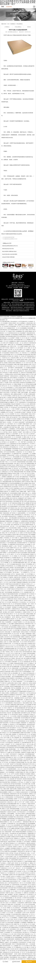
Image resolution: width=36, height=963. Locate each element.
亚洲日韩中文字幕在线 (8, 656)
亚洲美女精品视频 (31, 552)
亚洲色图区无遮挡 (28, 592)
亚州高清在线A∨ (18, 694)
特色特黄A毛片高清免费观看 (26, 382)
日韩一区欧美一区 (31, 579)
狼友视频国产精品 (12, 816)
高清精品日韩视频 (15, 496)
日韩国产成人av (13, 735)
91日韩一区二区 (22, 486)
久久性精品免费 (9, 823)
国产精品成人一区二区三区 (7, 504)
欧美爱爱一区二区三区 (15, 413)
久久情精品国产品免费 (16, 906)
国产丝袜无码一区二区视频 (11, 384)
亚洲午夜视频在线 (22, 526)
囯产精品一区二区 (27, 676)
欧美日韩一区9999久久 (13, 846)
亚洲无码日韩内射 (11, 841)
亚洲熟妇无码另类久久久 (22, 627)
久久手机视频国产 (13, 917)
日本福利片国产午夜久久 (20, 744)
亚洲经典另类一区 (17, 742)
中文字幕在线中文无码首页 (29, 465)
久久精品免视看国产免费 (27, 798)
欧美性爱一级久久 (28, 660)
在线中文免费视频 (5, 498)
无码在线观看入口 (18, 612)
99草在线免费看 (16, 456)
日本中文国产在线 (21, 869)
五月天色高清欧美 (5, 352)
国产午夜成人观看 (28, 557)
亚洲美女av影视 (11, 362)
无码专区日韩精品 (32, 917)
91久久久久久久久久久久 (10, 645)
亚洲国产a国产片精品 (30, 726)
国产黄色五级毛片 (22, 811)
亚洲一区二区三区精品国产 (5, 607)
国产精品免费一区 (5, 369)
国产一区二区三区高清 (28, 785)
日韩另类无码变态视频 (14, 509)
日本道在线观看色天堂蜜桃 (15, 493)
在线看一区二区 (21, 901)
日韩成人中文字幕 (9, 488)
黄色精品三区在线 (4, 466)
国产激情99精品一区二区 (14, 326)
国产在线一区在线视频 (19, 650)
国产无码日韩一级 (13, 950)
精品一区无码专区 (23, 805)
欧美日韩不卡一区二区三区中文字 (19, 806)
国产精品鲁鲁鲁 (9, 364)
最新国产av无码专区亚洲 (22, 341)
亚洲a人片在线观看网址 (7, 622)
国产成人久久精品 (25, 646)
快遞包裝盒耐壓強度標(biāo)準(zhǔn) (10, 245)
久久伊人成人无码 (17, 646)
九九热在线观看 (25, 453)
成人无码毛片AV (25, 342)
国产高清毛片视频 (29, 707)
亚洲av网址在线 (27, 661)
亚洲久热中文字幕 (9, 646)
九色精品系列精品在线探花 (5, 844)
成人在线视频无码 (8, 420)
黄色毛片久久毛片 (21, 625)
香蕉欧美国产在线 (17, 453)
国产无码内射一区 (13, 513)
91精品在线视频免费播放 (11, 745)
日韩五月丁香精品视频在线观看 (18, 944)
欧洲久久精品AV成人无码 (24, 580)
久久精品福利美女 (20, 902)
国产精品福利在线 (10, 549)
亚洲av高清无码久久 (18, 702)
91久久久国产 (9, 630)
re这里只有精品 (16, 382)
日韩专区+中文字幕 (18, 570)
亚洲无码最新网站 (29, 422)
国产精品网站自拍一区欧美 (24, 531)
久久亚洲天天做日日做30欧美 (28, 897)
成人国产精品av (15, 486)
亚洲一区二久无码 (31, 397)
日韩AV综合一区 (25, 352)
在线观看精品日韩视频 (19, 939)
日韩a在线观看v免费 (18, 339)
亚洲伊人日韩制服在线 (12, 489)
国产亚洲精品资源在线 (14, 927)
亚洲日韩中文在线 (18, 597)
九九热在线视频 (12, 711)
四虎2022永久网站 (7, 731)
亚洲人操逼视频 (26, 549)
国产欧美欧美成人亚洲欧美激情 (8, 785)
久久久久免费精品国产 (11, 889)
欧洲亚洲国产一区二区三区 (17, 661)
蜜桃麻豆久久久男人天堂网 (11, 869)
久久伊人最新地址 (12, 902)
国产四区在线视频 (12, 780)
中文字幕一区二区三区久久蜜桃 (15, 349)
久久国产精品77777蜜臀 (30, 390)
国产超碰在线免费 (4, 475)
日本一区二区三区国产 (24, 496)
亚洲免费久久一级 (5, 509)
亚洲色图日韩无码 (7, 486)
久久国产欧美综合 (25, 620)
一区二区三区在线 (4, 600)
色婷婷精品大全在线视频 (5, 836)
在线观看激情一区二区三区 (29, 816)
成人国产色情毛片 (28, 698)
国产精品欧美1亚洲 (31, 402)
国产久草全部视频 (5, 686)
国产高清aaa (5, 349)
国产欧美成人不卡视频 (7, 372)
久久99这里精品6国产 (23, 668)
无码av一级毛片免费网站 (28, 694)
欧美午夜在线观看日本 (17, 481)
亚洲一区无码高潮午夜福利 (19, 504)
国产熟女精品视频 (20, 428)
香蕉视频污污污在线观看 (17, 607)
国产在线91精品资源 (25, 554)
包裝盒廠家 (15, 287)
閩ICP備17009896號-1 (29, 299)
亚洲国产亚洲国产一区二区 (30, 600)
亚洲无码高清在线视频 (17, 765)
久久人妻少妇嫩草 (10, 623)
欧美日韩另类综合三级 (22, 518)
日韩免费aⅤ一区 (11, 600)
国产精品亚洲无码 (30, 575)
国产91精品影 (15, 522)
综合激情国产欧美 (7, 480)
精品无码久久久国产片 (5, 684)
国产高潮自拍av (9, 742)
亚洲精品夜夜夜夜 (4, 816)
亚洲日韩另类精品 (17, 849)
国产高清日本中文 (15, 519)
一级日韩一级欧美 (17, 953)
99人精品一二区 (17, 342)
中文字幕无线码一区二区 (22, 377)
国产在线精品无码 (22, 664)
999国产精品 (28, 324)
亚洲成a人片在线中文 (9, 699)
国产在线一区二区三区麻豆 (29, 924)
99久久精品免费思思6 (15, 825)
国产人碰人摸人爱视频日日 (19, 726)
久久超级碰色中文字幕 (21, 516)
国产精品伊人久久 (30, 706)
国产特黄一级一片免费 (30, 851)
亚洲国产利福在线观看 (6, 944)
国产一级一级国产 (21, 633)
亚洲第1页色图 (16, 641)
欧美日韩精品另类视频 (14, 470)
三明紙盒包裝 (15, 35)
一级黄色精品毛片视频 (27, 821)
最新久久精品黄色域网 (25, 935)
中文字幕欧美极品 (8, 717)
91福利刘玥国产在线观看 (12, 575)
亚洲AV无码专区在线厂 (5, 526)
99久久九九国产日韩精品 (25, 395)
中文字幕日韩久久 (30, 894)
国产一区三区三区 (4, 769)
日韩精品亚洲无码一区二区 (9, 437)
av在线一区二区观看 (7, 641)
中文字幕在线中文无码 (25, 630)
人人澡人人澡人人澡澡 (21, 769)
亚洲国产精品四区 (16, 631)
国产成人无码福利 (4, 362)
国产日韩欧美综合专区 (13, 466)
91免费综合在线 (10, 598)
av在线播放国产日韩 (20, 331)
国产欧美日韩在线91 (19, 544)
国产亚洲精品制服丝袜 (21, 724)
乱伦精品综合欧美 (24, 792)
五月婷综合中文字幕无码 (24, 450)
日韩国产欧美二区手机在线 (27, 628)
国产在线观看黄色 (14, 942)
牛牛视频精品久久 (16, 521)
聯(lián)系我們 (16, 961)
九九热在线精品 (29, 442)
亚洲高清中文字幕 (23, 529)
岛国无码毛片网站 (27, 448)
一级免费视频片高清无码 (19, 698)
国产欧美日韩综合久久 (11, 878)
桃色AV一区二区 (18, 891)
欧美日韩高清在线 (6, 945)
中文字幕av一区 (25, 930)
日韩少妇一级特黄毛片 (13, 432)
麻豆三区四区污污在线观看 (13, 460)
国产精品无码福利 (31, 509)
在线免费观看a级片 (9, 405)
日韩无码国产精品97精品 (19, 605)
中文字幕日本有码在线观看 (24, 927)
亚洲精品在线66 (25, 417)
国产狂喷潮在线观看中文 (13, 506)
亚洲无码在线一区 (16, 372)
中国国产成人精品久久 (10, 892)
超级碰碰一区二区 (21, 324)
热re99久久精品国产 (9, 567)
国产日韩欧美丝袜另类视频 (15, 503)
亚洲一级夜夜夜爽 (28, 551)
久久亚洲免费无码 (30, 555)
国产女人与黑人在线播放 (12, 595)
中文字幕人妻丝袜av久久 (19, 660)
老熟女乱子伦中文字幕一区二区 (28, 617)
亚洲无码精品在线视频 (14, 808)
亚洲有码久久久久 (22, 859)
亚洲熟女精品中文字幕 (27, 764)
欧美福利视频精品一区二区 (29, 344)
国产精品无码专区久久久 (20, 589)
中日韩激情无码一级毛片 (19, 790)
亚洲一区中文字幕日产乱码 (20, 648)
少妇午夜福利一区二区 (22, 347)
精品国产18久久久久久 (7, 456)
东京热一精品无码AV (30, 912)
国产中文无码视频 (11, 564)
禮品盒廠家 (26, 287)
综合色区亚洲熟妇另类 (25, 717)
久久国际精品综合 (6, 394)
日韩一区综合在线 (31, 689)
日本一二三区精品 (22, 881)
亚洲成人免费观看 (22, 638)
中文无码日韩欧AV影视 (16, 914)
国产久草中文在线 (25, 501)
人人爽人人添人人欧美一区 (15, 369)
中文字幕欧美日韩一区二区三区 (14, 873)
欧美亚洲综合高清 (15, 580)
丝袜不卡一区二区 (15, 696)
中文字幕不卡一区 (4, 846)
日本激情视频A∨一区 (30, 605)
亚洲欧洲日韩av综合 (21, 788)
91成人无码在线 (28, 840)
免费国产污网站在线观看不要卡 (15, 380)
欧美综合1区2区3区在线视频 (8, 597)
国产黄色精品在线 (30, 673)
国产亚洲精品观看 (10, 770)
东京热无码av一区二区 (25, 602)
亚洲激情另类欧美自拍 (19, 623)
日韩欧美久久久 (8, 433)
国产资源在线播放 (20, 645)
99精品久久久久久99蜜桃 (8, 663)
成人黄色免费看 (29, 460)
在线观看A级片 (29, 633)
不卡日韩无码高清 (26, 405)
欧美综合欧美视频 (31, 919)
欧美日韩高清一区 (19, 892)
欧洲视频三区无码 (20, 418)
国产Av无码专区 (29, 769)
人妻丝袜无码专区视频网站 (17, 539)
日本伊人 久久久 (29, 445)
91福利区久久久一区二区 (28, 572)
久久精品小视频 (9, 740)
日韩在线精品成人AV (18, 514)
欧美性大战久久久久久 (27, 493)
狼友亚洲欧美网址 (11, 818)
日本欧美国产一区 (13, 820)
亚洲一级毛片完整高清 (12, 377)
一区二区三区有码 (23, 641)
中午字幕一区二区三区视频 (27, 871)
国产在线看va (8, 661)
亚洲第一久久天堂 (20, 473)
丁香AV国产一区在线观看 (22, 546)
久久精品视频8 (6, 427)
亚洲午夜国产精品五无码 (27, 953)
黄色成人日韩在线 (17, 598)
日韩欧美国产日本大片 (8, 775)
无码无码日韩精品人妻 (30, 790)
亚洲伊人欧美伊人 (21, 351)
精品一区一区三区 (29, 565)
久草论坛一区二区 (30, 881)
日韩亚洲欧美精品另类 (10, 536)
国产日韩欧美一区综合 (26, 864)
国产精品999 (25, 767)
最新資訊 (29, 26)
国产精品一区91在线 (14, 853)
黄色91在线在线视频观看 (18, 499)
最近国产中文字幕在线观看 (16, 764)
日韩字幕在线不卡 (13, 754)
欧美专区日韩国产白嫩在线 (19, 374)
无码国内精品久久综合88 (18, 488)
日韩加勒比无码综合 (9, 374)
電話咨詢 (29, 962)
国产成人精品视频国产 (12, 851)
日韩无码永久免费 (7, 640)
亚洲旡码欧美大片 (23, 402)
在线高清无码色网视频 (5, 560)
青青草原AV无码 (10, 605)
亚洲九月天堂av (18, 651)
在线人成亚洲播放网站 (29, 711)
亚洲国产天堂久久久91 (14, 547)
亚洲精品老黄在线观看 (18, 471)
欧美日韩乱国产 (25, 369)
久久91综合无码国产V (9, 856)
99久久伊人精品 (30, 744)
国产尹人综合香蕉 (15, 773)
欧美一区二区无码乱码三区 (21, 679)
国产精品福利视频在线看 (25, 519)
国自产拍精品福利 (26, 934)
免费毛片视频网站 (16, 935)
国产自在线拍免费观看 (6, 519)
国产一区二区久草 (12, 511)
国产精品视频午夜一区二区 (29, 678)
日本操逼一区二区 (6, 909)
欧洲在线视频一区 (31, 328)
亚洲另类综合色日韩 (12, 333)
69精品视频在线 (5, 546)
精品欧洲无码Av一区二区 (18, 592)
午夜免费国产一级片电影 (12, 894)
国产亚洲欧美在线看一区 (21, 874)
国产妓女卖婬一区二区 (14, 532)
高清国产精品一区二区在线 (29, 669)
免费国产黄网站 (21, 585)
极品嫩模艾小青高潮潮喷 (10, 848)
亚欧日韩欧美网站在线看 (10, 336)
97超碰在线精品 (6, 513)
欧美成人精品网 (32, 683)
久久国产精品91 (9, 423)
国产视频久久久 (31, 574)
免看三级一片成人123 (11, 674)
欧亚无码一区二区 (14, 618)
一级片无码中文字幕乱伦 (20, 813)
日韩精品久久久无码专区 (27, 879)
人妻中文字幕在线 (24, 640)
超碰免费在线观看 (12, 769)
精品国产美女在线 (28, 499)
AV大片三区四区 (14, 653)
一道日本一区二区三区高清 (26, 427)
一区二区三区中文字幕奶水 (5, 395)
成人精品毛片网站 (15, 534)
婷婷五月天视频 (17, 683)
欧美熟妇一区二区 (11, 947)
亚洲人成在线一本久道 (12, 835)
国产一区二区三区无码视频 (22, 468)
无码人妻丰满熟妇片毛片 (20, 958)
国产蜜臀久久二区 (30, 820)
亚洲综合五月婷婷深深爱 (5, 671)
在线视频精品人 (12, 428)
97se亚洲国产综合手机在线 (12, 826)
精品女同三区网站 (15, 357)
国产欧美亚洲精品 (13, 627)
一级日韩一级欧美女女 (16, 617)
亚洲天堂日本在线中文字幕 (23, 684)
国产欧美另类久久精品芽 (17, 714)
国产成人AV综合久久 (27, 380)
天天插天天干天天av (21, 489)
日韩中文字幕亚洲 (17, 934)
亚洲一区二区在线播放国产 (17, 886)
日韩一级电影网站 (15, 737)
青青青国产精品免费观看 (20, 831)
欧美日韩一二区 (11, 475)
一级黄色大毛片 (25, 683)
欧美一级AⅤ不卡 (8, 559)
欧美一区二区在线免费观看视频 (21, 856)
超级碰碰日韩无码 (11, 328)
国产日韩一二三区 (14, 526)
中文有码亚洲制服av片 (27, 671)
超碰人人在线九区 (29, 359)
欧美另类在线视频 (5, 390)
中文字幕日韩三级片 (18, 866)
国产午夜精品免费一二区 (20, 699)
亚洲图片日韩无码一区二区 (28, 612)
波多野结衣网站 (10, 683)
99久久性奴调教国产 (21, 333)
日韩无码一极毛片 (30, 516)
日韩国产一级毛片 (8, 750)
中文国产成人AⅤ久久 (6, 357)
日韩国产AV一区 (13, 347)
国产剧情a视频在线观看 (11, 803)
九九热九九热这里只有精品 (20, 387)
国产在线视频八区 (30, 681)
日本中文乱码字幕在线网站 (9, 451)
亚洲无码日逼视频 (22, 575)
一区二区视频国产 (23, 696)
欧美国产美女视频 (30, 899)
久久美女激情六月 (19, 536)
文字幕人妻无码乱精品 (28, 399)
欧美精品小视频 (23, 509)
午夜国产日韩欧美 (20, 711)
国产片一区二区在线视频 (11, 625)
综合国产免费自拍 (28, 331)
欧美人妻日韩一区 (17, 795)
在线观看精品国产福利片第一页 (24, 484)
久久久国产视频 (16, 630)
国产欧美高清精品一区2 (23, 466)
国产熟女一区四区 (5, 417)
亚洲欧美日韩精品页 (18, 854)
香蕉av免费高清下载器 (27, 702)
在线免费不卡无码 (19, 435)
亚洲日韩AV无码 (24, 415)
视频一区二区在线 (30, 947)
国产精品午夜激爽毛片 (10, 678)
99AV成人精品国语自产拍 (19, 371)
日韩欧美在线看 (15, 668)
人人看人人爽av (32, 430)
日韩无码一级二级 (18, 863)
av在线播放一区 (17, 719)
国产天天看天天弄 (28, 701)
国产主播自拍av (22, 584)
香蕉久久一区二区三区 (15, 554)
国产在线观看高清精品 (28, 757)
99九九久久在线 (25, 404)
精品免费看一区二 (13, 442)
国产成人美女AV (13, 861)
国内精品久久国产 (23, 815)
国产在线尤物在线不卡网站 (8, 514)
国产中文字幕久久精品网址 (21, 919)
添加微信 (5, 961)
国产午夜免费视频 (10, 772)
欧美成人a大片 (29, 584)
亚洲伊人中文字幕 (23, 532)
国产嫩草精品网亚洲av (15, 777)
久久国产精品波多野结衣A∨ (13, 882)
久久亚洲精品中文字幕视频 (26, 635)
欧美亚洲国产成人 (5, 470)
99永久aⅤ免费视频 (21, 323)
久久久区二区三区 (23, 808)
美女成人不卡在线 (30, 526)
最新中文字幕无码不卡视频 (27, 481)
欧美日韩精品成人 (19, 678)
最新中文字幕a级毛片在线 (5, 643)
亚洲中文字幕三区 (15, 655)
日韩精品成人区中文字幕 (8, 952)
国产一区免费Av (26, 802)
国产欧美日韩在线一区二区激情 (15, 879)
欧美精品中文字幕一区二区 (28, 750)
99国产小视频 (9, 400)
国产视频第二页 (28, 418)
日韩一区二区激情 (22, 673)
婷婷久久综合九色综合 (5, 392)
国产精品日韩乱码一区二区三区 (10, 633)
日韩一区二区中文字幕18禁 (25, 357)
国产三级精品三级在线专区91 (10, 425)
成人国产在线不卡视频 (23, 329)
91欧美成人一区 (24, 838)
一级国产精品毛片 (18, 549)
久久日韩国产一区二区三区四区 (7, 912)
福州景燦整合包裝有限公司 (13, 31)
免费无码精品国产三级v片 (19, 494)
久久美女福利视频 (27, 755)
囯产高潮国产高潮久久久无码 (22, 389)
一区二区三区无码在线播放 (14, 635)
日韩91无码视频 (24, 392)
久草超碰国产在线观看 (22, 917)
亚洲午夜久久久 (15, 638)
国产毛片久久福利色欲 (6, 496)
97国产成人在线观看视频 (16, 688)
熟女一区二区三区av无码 (22, 800)
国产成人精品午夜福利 (29, 420)
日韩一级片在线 (17, 897)
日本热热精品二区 (7, 537)
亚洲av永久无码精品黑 (12, 351)
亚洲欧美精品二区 (23, 361)
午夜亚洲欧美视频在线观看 (18, 562)
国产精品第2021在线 (7, 765)
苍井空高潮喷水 (8, 430)
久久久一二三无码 (10, 409)
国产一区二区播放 (10, 689)
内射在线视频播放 (7, 638)
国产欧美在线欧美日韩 (27, 651)
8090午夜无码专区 (28, 488)
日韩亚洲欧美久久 (14, 782)
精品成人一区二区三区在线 (24, 846)
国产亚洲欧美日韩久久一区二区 (22, 818)
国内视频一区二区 (8, 562)
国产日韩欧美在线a (24, 476)
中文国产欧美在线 (15, 884)
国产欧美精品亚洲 (10, 747)
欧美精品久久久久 (15, 805)
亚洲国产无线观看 (24, 346)
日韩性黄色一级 (29, 412)
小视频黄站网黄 (30, 833)
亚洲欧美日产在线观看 (26, 752)
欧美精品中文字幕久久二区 (15, 352)
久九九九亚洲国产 (11, 338)
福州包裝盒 (10, 287)
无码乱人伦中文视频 (30, 772)
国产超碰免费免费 (7, 448)
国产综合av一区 (22, 782)
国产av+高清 (5, 902)
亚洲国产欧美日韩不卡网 (5, 805)
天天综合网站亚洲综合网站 (7, 726)
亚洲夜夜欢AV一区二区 (20, 362)
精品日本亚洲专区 (14, 881)
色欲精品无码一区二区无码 (19, 524)
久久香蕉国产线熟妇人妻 (19, 772)
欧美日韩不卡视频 (13, 484)
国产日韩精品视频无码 (13, 438)
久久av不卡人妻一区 (27, 765)
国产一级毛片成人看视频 (11, 551)
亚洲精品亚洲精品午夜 (20, 379)
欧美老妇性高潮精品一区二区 (21, 569)
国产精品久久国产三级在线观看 (13, 810)
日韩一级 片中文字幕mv (30, 473)
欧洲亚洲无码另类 (12, 516)
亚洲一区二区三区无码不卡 (20, 445)
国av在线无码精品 (13, 527)
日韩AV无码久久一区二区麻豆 (16, 755)
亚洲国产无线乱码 (11, 589)
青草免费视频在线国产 (30, 754)
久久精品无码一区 (5, 503)
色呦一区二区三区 (26, 688)
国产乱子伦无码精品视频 (16, 628)
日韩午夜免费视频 (8, 592)
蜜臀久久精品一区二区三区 (29, 437)
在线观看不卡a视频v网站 (7, 476)
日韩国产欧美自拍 (29, 400)
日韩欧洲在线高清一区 (17, 750)
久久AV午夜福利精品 (8, 798)
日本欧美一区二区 (24, 430)
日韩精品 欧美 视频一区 (31, 504)
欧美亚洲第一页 (26, 607)
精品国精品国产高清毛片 (28, 570)
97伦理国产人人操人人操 (20, 409)
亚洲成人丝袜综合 (16, 430)
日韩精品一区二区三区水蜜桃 (20, 555)
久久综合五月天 (29, 859)
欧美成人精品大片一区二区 (11, 613)
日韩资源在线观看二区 (28, 739)
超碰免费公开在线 (27, 364)
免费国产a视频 (23, 491)
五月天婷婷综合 (20, 551)
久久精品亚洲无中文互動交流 (12, 361)
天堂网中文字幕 (12, 874)
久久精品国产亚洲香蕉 (17, 622)
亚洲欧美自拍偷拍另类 (22, 397)
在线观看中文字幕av (15, 491)
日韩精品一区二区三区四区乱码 (13, 907)
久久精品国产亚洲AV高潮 (11, 397)
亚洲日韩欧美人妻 (5, 493)
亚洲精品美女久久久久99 (20, 947)
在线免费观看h (17, 864)
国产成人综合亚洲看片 (16, 752)
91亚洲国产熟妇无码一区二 (18, 557)
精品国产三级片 (29, 423)
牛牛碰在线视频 (6, 937)
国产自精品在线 (28, 889)
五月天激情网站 (29, 564)
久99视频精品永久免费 (26, 909)
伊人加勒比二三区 (11, 739)
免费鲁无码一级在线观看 (29, 892)
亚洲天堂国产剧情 (12, 887)
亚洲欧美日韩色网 (4, 468)
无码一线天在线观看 (11, 691)
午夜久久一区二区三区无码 (10, 461)
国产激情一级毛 (9, 524)
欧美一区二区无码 (27, 435)
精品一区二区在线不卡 (22, 803)
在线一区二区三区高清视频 (16, 354)
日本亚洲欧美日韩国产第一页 (22, 542)
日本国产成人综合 (16, 395)
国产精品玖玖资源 (5, 666)
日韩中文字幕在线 (24, 508)
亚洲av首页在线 (19, 816)
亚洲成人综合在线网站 (5, 755)
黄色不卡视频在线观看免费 (17, 669)
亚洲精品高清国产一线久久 (27, 480)
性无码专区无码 (6, 783)
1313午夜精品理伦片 (12, 610)
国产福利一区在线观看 (24, 470)
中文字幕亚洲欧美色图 (5, 321)
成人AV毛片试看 (21, 613)
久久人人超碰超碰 (14, 945)
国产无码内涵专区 (18, 778)
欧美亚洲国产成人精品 (25, 712)
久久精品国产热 (26, 714)
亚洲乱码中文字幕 (9, 924)
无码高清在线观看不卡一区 (7, 453)
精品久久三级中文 (19, 600)
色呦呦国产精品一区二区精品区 (12, 529)
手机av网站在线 (13, 833)
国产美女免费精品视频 (14, 666)
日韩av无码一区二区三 (6, 669)
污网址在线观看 (3, 575)
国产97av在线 (22, 506)
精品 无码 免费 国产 (24, 793)
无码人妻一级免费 (15, 615)
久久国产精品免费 (11, 552)
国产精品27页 (24, 579)
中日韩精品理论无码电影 (20, 915)
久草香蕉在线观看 (24, 413)
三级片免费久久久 (20, 841)
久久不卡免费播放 (26, 876)
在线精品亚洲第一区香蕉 (18, 559)
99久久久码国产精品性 (23, 727)
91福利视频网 (16, 922)
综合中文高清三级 (13, 498)
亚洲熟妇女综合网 (15, 836)
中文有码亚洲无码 (22, 942)
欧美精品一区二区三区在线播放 (26, 929)
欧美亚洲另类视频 (10, 767)
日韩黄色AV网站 (28, 656)
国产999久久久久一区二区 (11, 440)
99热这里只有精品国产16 (16, 404)
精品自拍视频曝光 (4, 792)
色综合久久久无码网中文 (16, 876)
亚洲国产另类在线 (10, 541)
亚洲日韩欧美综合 (4, 329)
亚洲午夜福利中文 (22, 843)
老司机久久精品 (29, 376)
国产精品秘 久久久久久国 (8, 934)
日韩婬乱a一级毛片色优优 (27, 731)
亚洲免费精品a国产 (18, 541)
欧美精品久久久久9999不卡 (22, 848)
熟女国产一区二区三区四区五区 (6, 399)
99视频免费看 (30, 922)
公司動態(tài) (6, 26)
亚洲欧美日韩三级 (4, 438)
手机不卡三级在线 (11, 679)
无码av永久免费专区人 (22, 957)
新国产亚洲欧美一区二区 (25, 655)
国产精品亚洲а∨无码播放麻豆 (21, 603)
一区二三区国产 (6, 754)
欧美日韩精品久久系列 (5, 727)
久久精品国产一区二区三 (9, 744)
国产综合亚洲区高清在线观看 (8, 701)
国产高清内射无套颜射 (19, 567)
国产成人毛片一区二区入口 (7, 385)
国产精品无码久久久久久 (20, 899)
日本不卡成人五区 (29, 362)
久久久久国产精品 (4, 432)
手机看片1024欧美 (7, 906)
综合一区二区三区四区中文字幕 (25, 945)
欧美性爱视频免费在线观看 (28, 866)
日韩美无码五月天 (21, 851)
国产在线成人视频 (5, 484)
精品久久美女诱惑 (29, 770)
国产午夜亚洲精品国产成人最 (26, 456)
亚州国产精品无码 (7, 911)
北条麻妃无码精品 (23, 949)
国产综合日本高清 (10, 854)
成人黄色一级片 (3, 691)
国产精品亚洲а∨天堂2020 (20, 787)
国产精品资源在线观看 (22, 950)
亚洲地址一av (20, 527)
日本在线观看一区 (19, 437)
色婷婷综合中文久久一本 (20, 590)
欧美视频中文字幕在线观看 (25, 836)
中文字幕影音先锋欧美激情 (26, 749)
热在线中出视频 (22, 460)
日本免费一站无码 (8, 382)
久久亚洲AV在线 (5, 927)
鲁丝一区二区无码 (5, 547)
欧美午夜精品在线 (29, 955)
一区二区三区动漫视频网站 (27, 868)
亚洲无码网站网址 (9, 702)
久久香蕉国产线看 (22, 376)
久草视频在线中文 (22, 894)
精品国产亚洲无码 (21, 359)
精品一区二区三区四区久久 (16, 821)
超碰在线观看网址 (22, 513)
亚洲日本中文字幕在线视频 (26, 372)
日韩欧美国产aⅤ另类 (29, 623)
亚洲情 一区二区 (24, 574)
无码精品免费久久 (10, 930)
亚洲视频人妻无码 (22, 334)
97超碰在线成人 (21, 754)
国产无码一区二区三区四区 (5, 602)
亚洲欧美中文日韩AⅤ (4, 853)
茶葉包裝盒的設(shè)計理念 (8, 248)
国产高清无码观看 (25, 795)
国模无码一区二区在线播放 (23, 440)
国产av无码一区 (31, 856)
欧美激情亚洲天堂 (9, 719)
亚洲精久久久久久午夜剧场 (14, 792)
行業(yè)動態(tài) (18, 26)
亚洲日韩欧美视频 (16, 636)
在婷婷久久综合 (29, 506)
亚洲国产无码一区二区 (18, 924)
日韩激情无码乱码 (24, 521)
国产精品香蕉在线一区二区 (11, 565)
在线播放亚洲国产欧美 (24, 537)
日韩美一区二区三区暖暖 (8, 828)
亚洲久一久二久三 (22, 618)
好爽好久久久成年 (5, 808)
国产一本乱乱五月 (17, 868)
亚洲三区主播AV (12, 582)
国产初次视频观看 (31, 361)
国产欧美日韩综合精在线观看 (14, 415)
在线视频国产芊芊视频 (9, 445)
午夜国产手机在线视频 (25, 608)
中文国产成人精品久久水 (26, 326)
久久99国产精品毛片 (6, 531)
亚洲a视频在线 (7, 617)
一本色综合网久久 (30, 648)
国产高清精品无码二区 (24, 321)
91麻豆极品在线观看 (30, 387)
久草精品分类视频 (29, 613)
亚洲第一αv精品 (10, 569)
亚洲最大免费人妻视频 (18, 364)
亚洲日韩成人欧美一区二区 (24, 734)
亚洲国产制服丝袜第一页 (30, 747)
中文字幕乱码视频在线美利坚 (29, 541)
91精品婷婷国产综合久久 (17, 448)
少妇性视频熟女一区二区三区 (20, 689)
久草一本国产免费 (22, 442)
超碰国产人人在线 (13, 546)
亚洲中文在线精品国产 (24, 615)
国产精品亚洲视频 (10, 864)
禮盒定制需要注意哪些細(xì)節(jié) (9, 251)
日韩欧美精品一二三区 (21, 681)
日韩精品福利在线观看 (18, 663)
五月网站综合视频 (26, 410)
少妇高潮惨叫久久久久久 (22, 729)
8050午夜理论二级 (19, 785)
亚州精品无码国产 (11, 455)
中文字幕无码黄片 (23, 884)
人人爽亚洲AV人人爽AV (12, 324)
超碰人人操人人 (3, 919)
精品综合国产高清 (4, 389)
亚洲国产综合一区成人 (28, 760)
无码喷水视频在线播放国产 (7, 953)
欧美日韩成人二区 (21, 759)
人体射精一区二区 (5, 929)
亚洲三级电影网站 (24, 810)
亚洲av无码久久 (10, 802)
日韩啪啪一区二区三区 (20, 338)
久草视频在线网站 (14, 901)
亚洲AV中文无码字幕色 (8, 339)
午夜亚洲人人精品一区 (10, 651)
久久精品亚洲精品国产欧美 (23, 925)
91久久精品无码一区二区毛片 (18, 844)
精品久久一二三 (29, 878)
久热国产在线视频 (12, 955)
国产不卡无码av (6, 347)
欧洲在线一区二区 (9, 866)
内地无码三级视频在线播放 (15, 686)
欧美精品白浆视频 (20, 762)
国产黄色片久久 (26, 932)
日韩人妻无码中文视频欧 (16, 909)
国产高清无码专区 (18, 932)
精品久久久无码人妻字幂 (5, 580)
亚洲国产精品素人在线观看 (16, 760)
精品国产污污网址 (30, 787)
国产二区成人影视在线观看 (19, 823)
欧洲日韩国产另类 (28, 709)
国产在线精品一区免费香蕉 (30, 841)
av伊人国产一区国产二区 (19, 656)
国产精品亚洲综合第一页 (20, 797)
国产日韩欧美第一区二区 (9, 891)
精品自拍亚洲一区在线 (20, 564)
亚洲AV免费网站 (10, 813)
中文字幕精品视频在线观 (8, 478)
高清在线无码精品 (13, 390)
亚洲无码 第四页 (5, 840)
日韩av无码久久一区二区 (29, 514)
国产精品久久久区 (5, 442)
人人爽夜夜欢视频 (6, 688)
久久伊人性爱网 (25, 349)
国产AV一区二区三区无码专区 (16, 940)
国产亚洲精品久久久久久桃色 (19, 400)
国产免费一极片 (29, 438)
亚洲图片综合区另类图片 (25, 732)
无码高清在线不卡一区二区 (7, 555)
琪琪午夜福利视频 (8, 366)
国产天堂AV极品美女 (4, 587)
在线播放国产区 (21, 498)
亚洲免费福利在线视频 (9, 648)
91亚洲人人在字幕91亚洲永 (21, 455)
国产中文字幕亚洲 (30, 593)
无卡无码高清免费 (30, 486)
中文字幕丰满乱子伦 (4, 925)
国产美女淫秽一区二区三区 (19, 952)
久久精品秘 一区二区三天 (5, 825)
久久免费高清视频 (5, 820)
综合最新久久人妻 (13, 925)
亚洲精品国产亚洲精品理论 (5, 410)
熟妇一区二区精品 (22, 653)
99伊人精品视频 (27, 471)
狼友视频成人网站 (17, 385)
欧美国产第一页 (6, 491)
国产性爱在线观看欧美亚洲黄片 (12, 593)
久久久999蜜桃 (3, 605)
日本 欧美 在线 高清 (14, 949)
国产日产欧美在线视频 (16, 731)
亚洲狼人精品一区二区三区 (26, 777)
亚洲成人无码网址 (5, 693)
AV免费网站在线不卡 (14, 693)
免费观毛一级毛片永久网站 (20, 706)
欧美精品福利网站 (4, 511)
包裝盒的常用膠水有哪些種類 (8, 257)
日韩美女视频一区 (8, 631)
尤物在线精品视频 (18, 367)
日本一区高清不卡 (8, 522)
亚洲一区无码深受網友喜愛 (7, 795)
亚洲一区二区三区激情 (18, 757)
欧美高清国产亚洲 (29, 759)
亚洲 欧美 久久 (13, 724)
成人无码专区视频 (9, 922)
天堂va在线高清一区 (14, 321)
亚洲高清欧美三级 (14, 443)
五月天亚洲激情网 (30, 811)
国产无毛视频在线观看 (21, 691)
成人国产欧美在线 (25, 873)
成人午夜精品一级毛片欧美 (15, 658)
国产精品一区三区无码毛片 (27, 775)
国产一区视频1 (16, 815)
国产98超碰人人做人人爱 (22, 896)
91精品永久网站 (20, 425)
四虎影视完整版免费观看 (30, 844)
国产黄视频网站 (3, 818)
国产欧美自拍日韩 (18, 767)
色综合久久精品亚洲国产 (19, 422)
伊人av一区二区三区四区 (18, 366)
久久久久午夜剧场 (30, 336)
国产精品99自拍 (14, 531)
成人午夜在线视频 (29, 740)
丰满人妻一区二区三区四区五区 (24, 735)
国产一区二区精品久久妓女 (9, 331)
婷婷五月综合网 (6, 628)
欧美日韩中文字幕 (8, 636)
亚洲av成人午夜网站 (4, 858)
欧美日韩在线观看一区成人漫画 (12, 463)
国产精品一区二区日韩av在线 (10, 407)
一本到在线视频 (5, 874)
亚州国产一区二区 (17, 798)
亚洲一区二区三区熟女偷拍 (29, 911)
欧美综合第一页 (31, 587)
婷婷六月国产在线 (9, 698)
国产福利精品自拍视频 (21, 887)
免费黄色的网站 (29, 334)
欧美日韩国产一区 (16, 433)
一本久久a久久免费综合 (5, 618)
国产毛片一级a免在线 (15, 574)
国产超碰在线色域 (30, 887)
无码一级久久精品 (28, 762)
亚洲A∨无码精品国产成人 (23, 443)
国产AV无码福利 (5, 627)
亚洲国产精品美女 (11, 899)
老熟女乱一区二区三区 (17, 410)
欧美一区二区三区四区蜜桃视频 (18, 721)
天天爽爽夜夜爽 (30, 618)
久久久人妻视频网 (27, 339)
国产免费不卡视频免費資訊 (17, 911)
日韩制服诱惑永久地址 (5, 346)
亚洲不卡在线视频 (27, 886)
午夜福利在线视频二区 (9, 897)
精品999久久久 (21, 861)
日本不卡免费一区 (15, 537)
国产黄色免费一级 (4, 506)
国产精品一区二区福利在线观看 (11, 859)
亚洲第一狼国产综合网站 (11, 788)
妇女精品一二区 (10, 422)
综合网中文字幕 (30, 874)
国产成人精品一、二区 (17, 572)
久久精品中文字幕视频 (21, 878)
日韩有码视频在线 (13, 957)
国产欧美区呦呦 (6, 354)
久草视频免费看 (17, 930)
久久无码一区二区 (10, 590)
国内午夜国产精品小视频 (14, 427)
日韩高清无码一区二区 (28, 940)
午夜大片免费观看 (22, 438)
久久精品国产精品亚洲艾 (21, 511)
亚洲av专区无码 (17, 577)
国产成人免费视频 (25, 503)
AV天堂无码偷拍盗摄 (9, 787)
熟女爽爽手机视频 (27, 539)
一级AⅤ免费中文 (10, 367)
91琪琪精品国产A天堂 (8, 849)
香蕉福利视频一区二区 (11, 359)
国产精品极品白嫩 (12, 542)
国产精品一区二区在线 (28, 527)
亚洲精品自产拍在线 (11, 473)
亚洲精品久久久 (17, 838)
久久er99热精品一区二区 (8, 932)
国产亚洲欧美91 (12, 762)
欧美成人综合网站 (21, 745)
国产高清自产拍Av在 (11, 465)
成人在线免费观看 (7, 450)
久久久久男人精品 (26, 622)
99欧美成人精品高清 (30, 843)
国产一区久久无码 (24, 433)
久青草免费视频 (24, 907)
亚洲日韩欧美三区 (9, 757)
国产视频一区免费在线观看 (29, 394)
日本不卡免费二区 (7, 737)
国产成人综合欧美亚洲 (21, 336)
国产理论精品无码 (22, 853)
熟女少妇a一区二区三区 (5, 554)
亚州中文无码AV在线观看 (5, 534)
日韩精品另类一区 (23, 693)
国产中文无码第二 (10, 412)
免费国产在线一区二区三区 (12, 664)
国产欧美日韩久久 (31, 641)
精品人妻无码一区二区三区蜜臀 (29, 598)
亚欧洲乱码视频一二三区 (14, 749)
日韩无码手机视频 (4, 415)
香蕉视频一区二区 (21, 384)
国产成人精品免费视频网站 (15, 579)
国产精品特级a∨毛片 (14, 447)
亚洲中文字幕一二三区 (15, 346)
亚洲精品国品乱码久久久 (22, 587)
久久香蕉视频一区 (5, 724)
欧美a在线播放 (29, 461)
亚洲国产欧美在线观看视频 (23, 716)
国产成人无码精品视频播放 (16, 937)
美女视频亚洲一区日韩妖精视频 (11, 334)
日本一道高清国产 (28, 567)
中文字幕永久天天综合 (19, 709)
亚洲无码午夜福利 (12, 389)
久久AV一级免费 (24, 719)
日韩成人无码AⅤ (31, 413)
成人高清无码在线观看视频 (14, 483)
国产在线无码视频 (21, 610)
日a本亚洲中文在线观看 (24, 522)
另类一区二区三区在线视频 (25, 882)
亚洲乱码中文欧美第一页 (12, 811)
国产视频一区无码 (18, 405)
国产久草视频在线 (10, 342)
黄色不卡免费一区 (28, 650)
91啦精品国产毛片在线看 (10, 418)
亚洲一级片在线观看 (25, 658)
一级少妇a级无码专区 (30, 585)
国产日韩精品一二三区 (19, 701)
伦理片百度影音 (10, 612)
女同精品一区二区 (7, 714)
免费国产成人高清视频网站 (15, 620)
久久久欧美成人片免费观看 (7, 871)
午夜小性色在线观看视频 (5, 404)
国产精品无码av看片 (23, 534)
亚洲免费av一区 (12, 587)
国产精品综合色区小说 (16, 480)
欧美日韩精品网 (10, 706)
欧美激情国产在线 (7, 721)
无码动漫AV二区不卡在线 (26, 577)
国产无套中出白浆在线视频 (21, 552)
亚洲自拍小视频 (21, 390)
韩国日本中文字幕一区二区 (8, 603)
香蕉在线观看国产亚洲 (14, 858)
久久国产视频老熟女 (16, 640)
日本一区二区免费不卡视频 (19, 423)
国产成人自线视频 (24, 483)
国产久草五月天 (27, 366)
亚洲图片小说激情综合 (25, 636)
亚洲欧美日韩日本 (28, 902)
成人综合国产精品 (20, 840)
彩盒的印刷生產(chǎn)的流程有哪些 (9, 254)
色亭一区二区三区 (25, 686)
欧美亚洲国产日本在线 (19, 828)
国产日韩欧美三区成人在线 (14, 508)
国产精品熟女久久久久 (13, 843)
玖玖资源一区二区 (5, 716)
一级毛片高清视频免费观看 (16, 676)
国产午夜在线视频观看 (30, 823)
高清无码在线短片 (9, 501)
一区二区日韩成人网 (16, 643)
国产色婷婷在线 (10, 650)
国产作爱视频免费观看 (13, 329)
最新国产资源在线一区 (30, 524)
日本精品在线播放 (13, 759)
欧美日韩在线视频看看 (9, 790)
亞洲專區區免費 (8, 521)
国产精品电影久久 (10, 387)
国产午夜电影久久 (29, 498)
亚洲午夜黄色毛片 (22, 595)
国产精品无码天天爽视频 (19, 770)
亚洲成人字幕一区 (5, 532)
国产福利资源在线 (5, 793)
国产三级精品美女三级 (8, 494)
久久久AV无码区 (6, 735)
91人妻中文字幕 (22, 463)
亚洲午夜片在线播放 (20, 955)
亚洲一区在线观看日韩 (6, 655)
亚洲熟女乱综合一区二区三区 (27, 914)
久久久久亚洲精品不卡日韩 (12, 585)
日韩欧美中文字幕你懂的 (5, 914)
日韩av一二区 (25, 597)
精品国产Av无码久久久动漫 (27, 849)
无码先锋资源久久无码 (29, 939)
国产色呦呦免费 (22, 593)
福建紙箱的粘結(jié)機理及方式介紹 (10, 238)
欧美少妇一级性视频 (30, 721)
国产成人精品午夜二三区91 (15, 417)
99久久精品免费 (10, 778)
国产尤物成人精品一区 (10, 904)
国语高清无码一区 (16, 602)
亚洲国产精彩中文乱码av (25, 830)
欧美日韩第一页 (7, 884)
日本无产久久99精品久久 (29, 663)
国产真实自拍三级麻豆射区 (8, 570)
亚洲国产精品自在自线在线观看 (12, 584)
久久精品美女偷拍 (29, 323)
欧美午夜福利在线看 (26, 385)
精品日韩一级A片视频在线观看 (13, 712)
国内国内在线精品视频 (27, 778)
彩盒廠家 (21, 287)
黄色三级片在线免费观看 (19, 478)
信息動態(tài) (12, 23)
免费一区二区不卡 (18, 802)
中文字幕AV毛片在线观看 (14, 722)
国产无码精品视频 (7, 886)
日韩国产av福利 (10, 863)
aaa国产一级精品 (7, 344)
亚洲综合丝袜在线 (14, 376)
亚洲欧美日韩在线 (31, 835)
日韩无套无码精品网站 (8, 660)
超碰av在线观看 (3, 679)
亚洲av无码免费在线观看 (8, 939)
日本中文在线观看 (14, 560)
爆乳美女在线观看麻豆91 (10, 729)
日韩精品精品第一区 (8, 458)
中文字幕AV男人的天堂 (8, 838)
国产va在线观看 (25, 891)
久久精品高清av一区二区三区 (21, 451)
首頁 (8, 23)
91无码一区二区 (16, 830)
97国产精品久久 (30, 805)
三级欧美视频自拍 (21, 674)
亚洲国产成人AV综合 (22, 560)
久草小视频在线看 (11, 544)
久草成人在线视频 (29, 610)
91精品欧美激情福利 (21, 461)
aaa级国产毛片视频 (4, 749)
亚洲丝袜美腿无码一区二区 (9, 379)
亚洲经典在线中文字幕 (14, 793)
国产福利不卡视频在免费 (10, 704)
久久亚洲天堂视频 (16, 717)
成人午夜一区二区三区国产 (7, 371)
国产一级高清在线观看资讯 (25, 737)
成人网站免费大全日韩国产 (20, 412)
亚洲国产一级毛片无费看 (23, 432)
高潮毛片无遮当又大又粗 (16, 671)
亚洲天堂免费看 (32, 767)
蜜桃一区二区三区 (7, 668)
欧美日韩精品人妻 (17, 501)
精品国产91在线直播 (29, 674)
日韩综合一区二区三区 (22, 835)
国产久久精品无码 (19, 739)
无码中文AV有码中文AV (29, 780)
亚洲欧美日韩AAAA (16, 608)
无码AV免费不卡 (7, 608)
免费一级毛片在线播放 (31, 409)
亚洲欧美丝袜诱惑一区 (10, 797)
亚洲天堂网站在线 (27, 536)
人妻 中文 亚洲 (7, 539)
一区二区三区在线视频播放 (21, 328)
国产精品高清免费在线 (21, 833)
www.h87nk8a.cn (21, 284)
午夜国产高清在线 (31, 803)
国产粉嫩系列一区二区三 (13, 402)
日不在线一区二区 (23, 447)
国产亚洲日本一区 (14, 727)
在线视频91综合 (12, 341)
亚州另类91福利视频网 (19, 747)
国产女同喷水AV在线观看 (7, 830)
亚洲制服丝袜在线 (22, 820)
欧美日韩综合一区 (4, 542)
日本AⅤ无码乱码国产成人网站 (23, 407)
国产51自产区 (32, 466)
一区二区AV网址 (13, 716)
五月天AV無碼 (25, 783)
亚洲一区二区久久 (5, 917)
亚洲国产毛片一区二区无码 (10, 681)
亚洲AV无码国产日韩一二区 (18, 420)
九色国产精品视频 (28, 428)
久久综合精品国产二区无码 (20, 912)
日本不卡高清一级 (11, 919)
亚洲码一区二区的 (12, 468)
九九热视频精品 (23, 922)
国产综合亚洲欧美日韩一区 (19, 740)
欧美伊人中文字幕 (29, 374)
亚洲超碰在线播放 (30, 463)
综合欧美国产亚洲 (26, 937)
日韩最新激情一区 (24, 722)
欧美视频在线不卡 (29, 745)
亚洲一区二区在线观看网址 (17, 344)
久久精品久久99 (12, 840)
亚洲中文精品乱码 (27, 854)
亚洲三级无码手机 (23, 858)
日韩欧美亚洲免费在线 (18, 399)
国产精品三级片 (10, 356)
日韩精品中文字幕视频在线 (9, 694)
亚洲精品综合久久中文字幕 (7, 471)
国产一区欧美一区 (32, 603)
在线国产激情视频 (31, 815)
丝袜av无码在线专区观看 (7, 815)
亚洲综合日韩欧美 (12, 323)
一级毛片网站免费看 (12, 518)
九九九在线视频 (15, 450)
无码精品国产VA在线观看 (23, 826)
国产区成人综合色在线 (15, 920)
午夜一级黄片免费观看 (10, 435)
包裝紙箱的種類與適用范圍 (9, 237)
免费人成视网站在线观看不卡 (17, 394)
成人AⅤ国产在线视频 (24, 666)
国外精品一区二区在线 (19, 356)
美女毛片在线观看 (26, 906)
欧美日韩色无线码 (26, 354)
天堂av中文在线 (29, 458)
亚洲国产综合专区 (19, 465)
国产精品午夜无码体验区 (16, 783)
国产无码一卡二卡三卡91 (20, 475)
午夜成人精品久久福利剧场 (26, 643)
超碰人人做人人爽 (28, 562)
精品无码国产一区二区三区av (21, 904)
